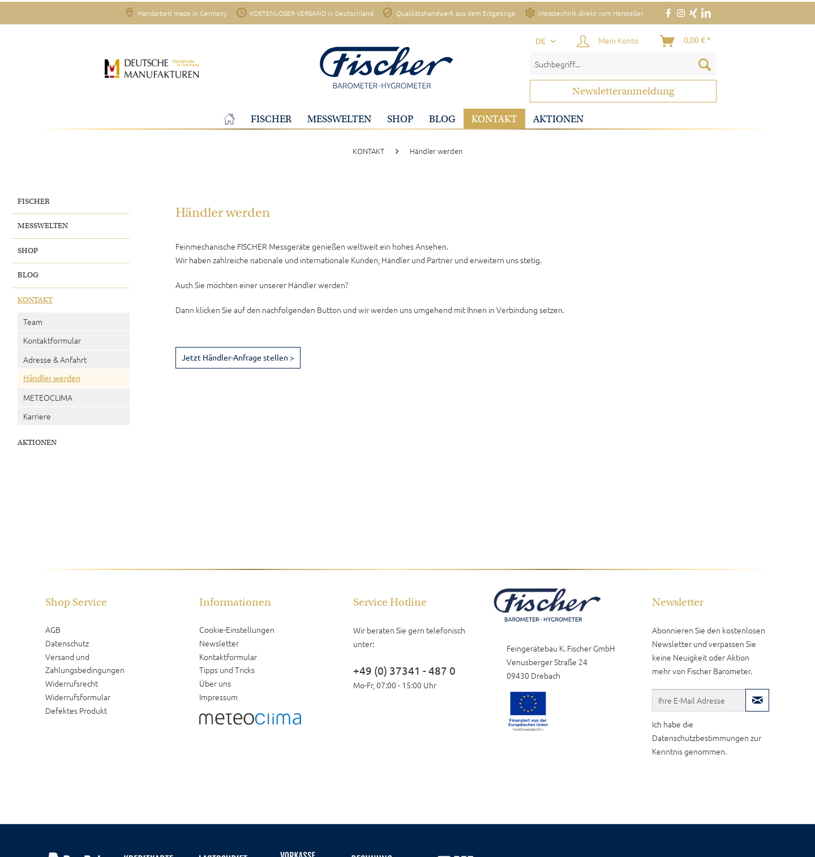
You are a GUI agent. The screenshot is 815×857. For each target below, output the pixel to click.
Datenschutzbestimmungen (700, 737)
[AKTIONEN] (558, 119)
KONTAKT (35, 300)
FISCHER (34, 201)
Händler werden (51, 378)
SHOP (28, 250)
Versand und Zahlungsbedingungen (85, 663)
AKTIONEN (37, 442)
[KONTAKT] (494, 119)
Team (32, 321)
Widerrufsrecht (71, 683)
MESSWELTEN (43, 225)
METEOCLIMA (47, 397)
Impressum (218, 696)
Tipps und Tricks (227, 669)
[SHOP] (400, 119)
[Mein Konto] (608, 41)
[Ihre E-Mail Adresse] (699, 700)
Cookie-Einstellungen (236, 629)
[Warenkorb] (686, 41)
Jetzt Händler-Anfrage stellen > (238, 357)
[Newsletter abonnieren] (757, 700)
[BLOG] (442, 119)
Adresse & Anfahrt (55, 359)
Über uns (215, 683)
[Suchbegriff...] (623, 64)
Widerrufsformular (77, 696)
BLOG (28, 275)
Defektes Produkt (76, 710)
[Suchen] (705, 64)
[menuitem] (623, 64)
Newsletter (219, 643)
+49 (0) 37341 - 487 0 (404, 671)
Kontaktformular (52, 340)
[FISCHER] (271, 119)
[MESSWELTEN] (339, 119)
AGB (53, 629)
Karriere (37, 416)
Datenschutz (67, 643)
